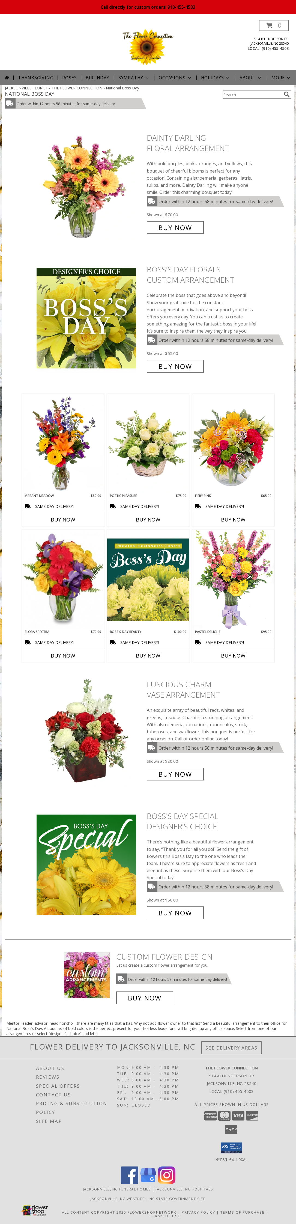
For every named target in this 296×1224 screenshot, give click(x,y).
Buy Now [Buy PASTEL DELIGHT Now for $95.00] (233, 655)
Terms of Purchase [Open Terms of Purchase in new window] (242, 1212)
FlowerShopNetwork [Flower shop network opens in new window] (152, 1212)
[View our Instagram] (166, 1182)
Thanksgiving (35, 78)
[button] (274, 25)
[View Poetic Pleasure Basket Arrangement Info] (148, 443)
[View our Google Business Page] (148, 1182)
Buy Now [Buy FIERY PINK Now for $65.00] (233, 519)
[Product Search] (252, 94)
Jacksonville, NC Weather (118, 1198)
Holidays (216, 78)
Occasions (175, 78)
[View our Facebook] (129, 1182)
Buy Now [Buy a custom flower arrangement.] (145, 997)
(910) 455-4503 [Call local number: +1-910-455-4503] (275, 48)
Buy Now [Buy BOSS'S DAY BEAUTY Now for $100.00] (148, 655)
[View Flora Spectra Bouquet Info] (63, 579)
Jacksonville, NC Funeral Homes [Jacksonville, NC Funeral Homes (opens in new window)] (117, 1188)
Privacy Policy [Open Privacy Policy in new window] (198, 1212)
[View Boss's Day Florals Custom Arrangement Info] (90, 318)
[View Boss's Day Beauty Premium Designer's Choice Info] (148, 579)
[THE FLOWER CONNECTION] (148, 45)
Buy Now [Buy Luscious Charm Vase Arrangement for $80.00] (175, 774)
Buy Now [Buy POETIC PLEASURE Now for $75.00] (148, 519)
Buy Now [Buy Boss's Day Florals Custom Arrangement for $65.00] (175, 366)
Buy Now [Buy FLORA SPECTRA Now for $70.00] (63, 655)
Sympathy (134, 78)
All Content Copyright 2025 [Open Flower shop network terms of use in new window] (94, 1212)
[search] (286, 94)
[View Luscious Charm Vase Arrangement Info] (90, 729)
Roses (69, 78)
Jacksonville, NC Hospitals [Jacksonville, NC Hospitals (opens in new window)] (184, 1188)
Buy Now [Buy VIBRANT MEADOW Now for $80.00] (63, 519)
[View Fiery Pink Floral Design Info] (233, 443)
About (251, 78)
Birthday (97, 78)
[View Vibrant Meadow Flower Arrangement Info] (63, 443)
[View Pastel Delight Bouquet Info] (233, 579)
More (281, 78)
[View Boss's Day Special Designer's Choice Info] (90, 864)
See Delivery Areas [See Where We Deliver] (231, 1048)
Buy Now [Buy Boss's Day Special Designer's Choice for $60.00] (175, 912)
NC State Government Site (177, 1198)
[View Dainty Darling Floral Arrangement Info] (90, 182)
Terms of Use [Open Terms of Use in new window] (165, 1215)
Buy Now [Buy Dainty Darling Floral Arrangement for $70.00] (175, 227)
